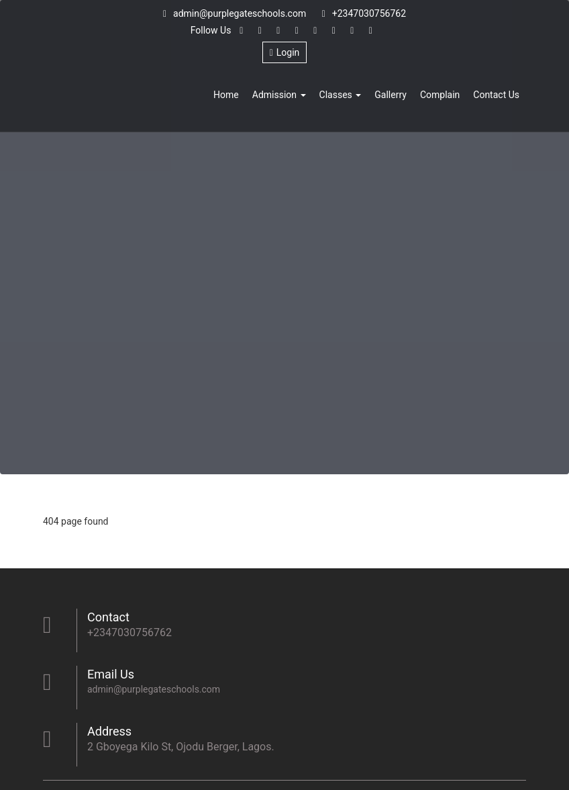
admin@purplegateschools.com (234, 13)
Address (109, 731)
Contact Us (496, 94)
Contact (108, 617)
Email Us (110, 674)
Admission (279, 94)
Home (226, 94)
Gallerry (390, 94)
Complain (440, 94)
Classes (340, 94)
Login (285, 52)
